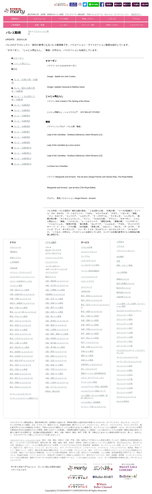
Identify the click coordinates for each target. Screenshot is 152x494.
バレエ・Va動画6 (21, 126)
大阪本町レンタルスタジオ (91, 364)
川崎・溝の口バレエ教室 (19, 290)
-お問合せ (120, 242)
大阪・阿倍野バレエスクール (56, 338)
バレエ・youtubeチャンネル (21, 281)
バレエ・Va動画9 (21, 142)
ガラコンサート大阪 (125, 324)
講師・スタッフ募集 (125, 265)
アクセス (136, 19)
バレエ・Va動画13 (22, 164)
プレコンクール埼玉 (125, 375)
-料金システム (15, 258)
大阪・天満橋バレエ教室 (55, 290)
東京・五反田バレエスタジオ (21, 356)
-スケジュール (15, 247)
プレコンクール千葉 (125, 379)
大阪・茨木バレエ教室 (54, 299)
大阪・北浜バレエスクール (56, 360)
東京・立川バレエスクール (20, 334)
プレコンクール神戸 (125, 392)
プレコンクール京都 (125, 388)
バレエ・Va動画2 (21, 105)
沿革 (118, 261)
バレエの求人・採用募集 (90, 402)
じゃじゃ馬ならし (22, 63)
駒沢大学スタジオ (124, 288)
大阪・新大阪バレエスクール (56, 343)
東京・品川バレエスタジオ (91, 300)
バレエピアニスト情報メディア (93, 391)
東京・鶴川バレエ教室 (18, 330)
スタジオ (112, 19)
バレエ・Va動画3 (21, 110)
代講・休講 (39, 25)
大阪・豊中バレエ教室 (54, 307)
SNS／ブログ (112, 25)
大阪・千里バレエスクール (56, 369)
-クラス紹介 (50, 242)
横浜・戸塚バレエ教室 (18, 308)
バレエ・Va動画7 (21, 132)
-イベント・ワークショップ (21, 272)
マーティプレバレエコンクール (129, 362)
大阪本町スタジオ (124, 297)
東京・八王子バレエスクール (21, 338)
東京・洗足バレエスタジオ (20, 365)
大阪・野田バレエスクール (56, 352)
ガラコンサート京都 (125, 333)
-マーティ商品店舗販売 (90, 271)
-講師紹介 (13, 252)
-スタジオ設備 (86, 247)
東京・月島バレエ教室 (18, 369)
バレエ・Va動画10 (22, 148)
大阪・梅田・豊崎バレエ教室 (56, 334)
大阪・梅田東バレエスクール (56, 281)
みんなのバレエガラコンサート (129, 311)
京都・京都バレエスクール (91, 347)
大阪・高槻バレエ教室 (54, 303)
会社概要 (120, 257)
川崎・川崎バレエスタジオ (20, 299)
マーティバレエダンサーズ (20, 394)
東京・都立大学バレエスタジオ (22, 360)
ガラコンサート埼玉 (125, 341)
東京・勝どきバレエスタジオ (21, 378)
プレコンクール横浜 (125, 370)
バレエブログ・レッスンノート (22, 277)
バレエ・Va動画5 (21, 121)
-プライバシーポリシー (126, 251)
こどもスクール (136, 25)
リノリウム (85, 256)
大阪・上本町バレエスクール (56, 383)
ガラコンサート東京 (125, 315)
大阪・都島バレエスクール (56, 356)
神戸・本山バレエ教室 (90, 338)
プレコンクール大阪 (125, 384)
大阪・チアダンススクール (56, 387)
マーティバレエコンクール (127, 357)
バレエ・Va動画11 (22, 153)
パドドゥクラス (51, 272)
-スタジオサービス (88, 261)
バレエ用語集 (122, 272)
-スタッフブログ (87, 281)
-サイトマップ (86, 287)
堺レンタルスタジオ (89, 369)
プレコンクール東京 (125, 366)
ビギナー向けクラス (53, 253)
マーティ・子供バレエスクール (93, 407)
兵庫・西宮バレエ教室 (90, 325)
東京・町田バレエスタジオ (20, 325)
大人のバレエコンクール (126, 397)
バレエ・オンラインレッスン (92, 378)
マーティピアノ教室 (89, 382)
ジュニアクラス (51, 262)
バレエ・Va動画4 (21, 115)
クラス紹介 (64, 19)
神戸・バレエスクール (90, 342)
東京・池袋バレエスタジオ (91, 311)
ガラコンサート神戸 (125, 328)
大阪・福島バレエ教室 (54, 365)
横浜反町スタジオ (124, 292)
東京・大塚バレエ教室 (90, 316)
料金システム (88, 19)
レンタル (64, 25)
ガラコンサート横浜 (125, 319)
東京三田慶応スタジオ (125, 284)
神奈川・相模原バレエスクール (22, 303)
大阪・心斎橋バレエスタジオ (56, 330)
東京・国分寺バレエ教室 (19, 347)
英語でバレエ (50, 277)
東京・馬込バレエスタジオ (20, 387)
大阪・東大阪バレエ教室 (55, 347)
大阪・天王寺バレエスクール (56, 285)
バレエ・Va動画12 (22, 158)
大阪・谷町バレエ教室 (54, 374)
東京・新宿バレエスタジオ (91, 296)
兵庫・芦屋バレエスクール (91, 329)
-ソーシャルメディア (89, 277)
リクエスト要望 (16, 286)
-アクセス (120, 246)
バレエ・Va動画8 (21, 137)
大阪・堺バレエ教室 (53, 316)
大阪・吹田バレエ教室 (54, 312)
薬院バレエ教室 (87, 356)
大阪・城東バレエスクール (56, 378)
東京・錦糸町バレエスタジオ (21, 352)
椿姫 (15, 69)
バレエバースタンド (89, 252)
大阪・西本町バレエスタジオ (56, 321)
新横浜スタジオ (123, 279)
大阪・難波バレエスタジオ (56, 325)
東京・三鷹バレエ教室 (18, 343)
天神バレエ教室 (87, 351)
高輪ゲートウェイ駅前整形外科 (93, 373)
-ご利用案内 (14, 262)
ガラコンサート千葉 (125, 346)
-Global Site (85, 291)
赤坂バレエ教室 (87, 360)
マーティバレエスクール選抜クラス (24, 398)
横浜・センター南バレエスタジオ (23, 312)
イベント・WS (87, 25)
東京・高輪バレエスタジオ (20, 383)
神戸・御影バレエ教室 (90, 334)
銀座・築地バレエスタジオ (20, 374)
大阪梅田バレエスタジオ (55, 294)
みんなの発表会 (123, 401)
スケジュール (39, 19)
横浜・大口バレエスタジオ (20, 321)
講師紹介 (15, 19)
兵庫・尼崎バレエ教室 (90, 320)
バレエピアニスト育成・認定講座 (94, 387)
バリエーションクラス (54, 258)
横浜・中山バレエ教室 (18, 316)
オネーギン (18, 58)
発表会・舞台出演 (52, 391)
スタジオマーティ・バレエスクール (24, 440)
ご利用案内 (15, 25)
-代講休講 (13, 268)
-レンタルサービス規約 (90, 265)
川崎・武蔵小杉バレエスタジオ (22, 294)
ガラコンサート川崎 (125, 337)
